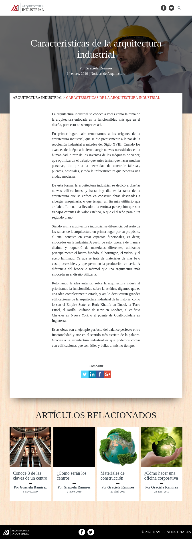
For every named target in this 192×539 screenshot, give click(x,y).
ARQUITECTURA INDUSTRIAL (38, 97)
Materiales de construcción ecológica (113, 478)
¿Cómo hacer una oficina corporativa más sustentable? (161, 478)
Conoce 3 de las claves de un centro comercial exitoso (30, 478)
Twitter (171, 8)
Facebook (163, 8)
